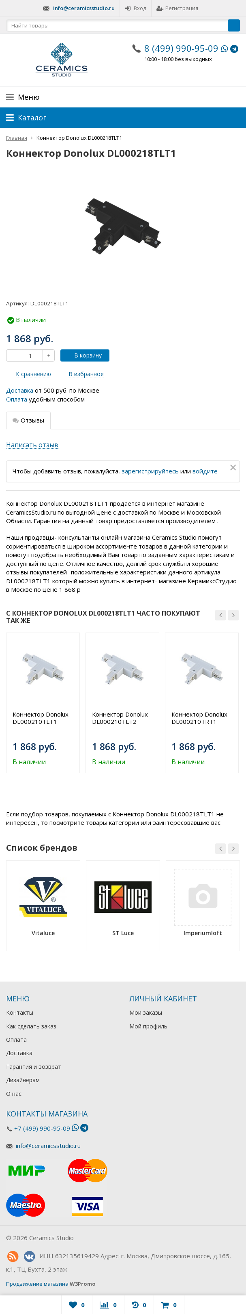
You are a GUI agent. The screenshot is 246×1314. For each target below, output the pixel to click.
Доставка (19, 390)
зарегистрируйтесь (150, 471)
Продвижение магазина (37, 1283)
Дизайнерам (23, 1080)
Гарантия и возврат (33, 1066)
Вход (135, 8)
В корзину (83, 355)
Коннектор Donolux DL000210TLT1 (40, 718)
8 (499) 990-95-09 (181, 48)
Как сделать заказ (31, 1026)
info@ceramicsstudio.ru (84, 8)
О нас (13, 1093)
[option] (43, 703)
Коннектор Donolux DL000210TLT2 (120, 718)
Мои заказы (145, 1012)
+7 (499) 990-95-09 (42, 1128)
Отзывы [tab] (28, 420)
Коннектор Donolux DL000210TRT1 (199, 718)
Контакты (19, 1012)
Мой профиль (148, 1026)
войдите (205, 471)
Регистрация (177, 8)
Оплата (16, 399)
